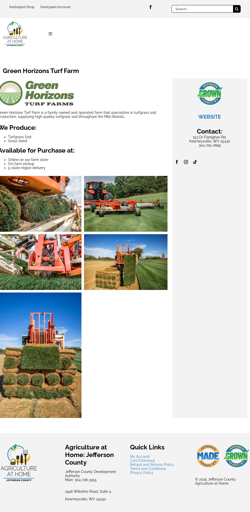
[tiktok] (195, 162)
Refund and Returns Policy (152, 465)
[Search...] (202, 9)
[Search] (237, 9)
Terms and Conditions (148, 469)
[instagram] (186, 162)
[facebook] (151, 7)
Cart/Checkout (142, 461)
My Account (140, 456)
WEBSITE (209, 117)
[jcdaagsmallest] (15, 23)
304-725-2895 (210, 145)
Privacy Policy (141, 473)
